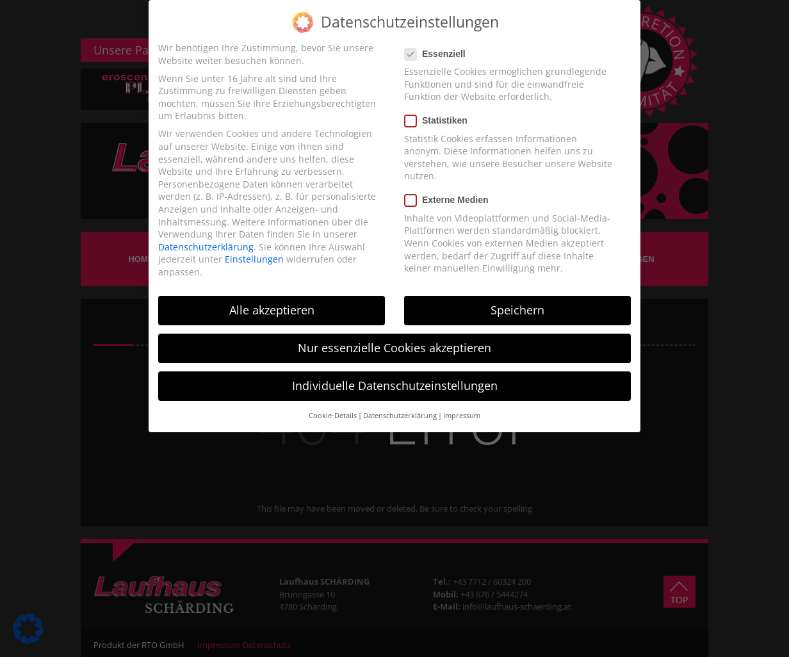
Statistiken (440, 121)
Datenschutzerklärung (206, 247)
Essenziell (439, 54)
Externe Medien (450, 200)
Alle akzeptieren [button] (271, 310)
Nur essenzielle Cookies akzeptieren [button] (394, 347)
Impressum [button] (461, 415)
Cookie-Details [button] (333, 415)
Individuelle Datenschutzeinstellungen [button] (395, 385)
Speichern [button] (517, 310)
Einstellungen (254, 259)
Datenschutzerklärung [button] (400, 415)
